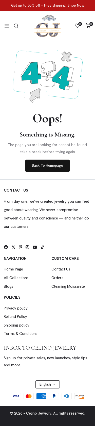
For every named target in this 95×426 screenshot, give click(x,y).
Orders (57, 277)
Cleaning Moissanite (68, 286)
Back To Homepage (47, 165)
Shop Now (76, 6)
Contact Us (60, 269)
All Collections (16, 277)
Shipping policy (16, 325)
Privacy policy (16, 308)
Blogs (8, 286)
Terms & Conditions (20, 333)
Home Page (13, 269)
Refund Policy (15, 316)
